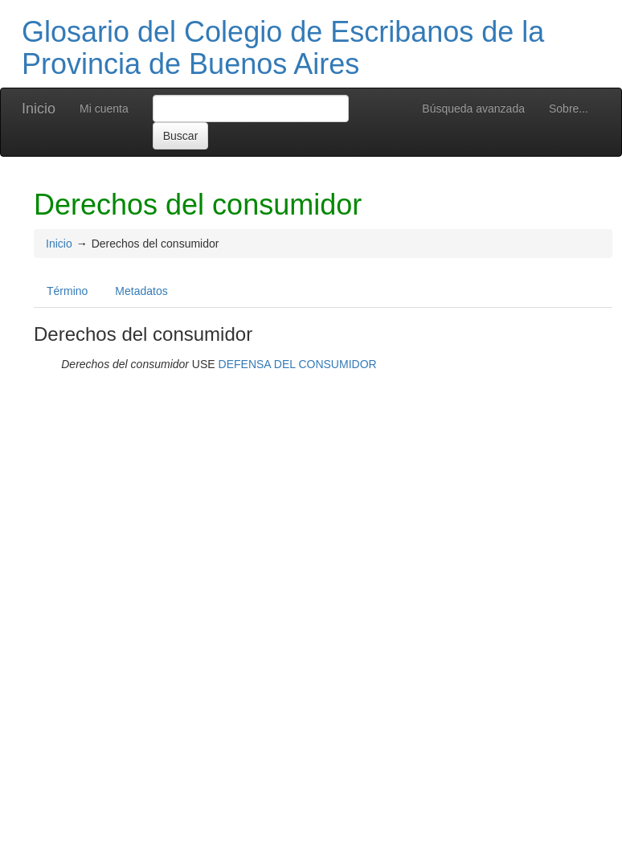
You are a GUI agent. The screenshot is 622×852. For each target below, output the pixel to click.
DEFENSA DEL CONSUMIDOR (298, 364)
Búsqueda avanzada (473, 108)
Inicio (38, 108)
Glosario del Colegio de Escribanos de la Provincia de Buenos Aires (283, 47)
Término (67, 291)
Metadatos (141, 291)
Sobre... (568, 108)
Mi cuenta (104, 108)
